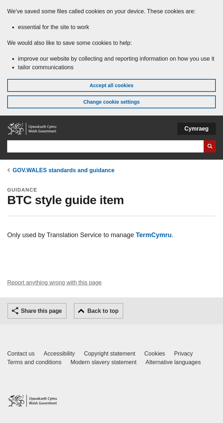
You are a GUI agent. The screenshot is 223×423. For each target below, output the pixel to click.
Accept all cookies (111, 85)
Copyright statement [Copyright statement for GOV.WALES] (109, 354)
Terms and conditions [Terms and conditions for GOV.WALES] (34, 362)
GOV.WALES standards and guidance (64, 170)
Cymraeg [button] (197, 129)
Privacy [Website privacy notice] (183, 354)
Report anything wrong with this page (54, 282)
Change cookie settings (111, 102)
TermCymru (154, 235)
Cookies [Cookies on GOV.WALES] (154, 354)
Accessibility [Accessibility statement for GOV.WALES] (59, 354)
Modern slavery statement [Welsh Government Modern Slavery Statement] (103, 362)
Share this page (41, 311)
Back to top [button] (103, 311)
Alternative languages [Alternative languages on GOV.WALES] (173, 362)
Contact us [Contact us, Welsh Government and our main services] (20, 354)
